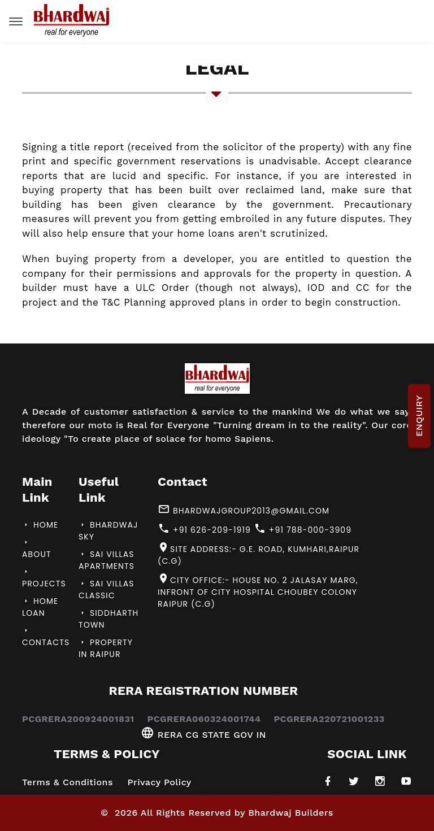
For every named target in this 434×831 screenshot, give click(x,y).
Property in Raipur (106, 648)
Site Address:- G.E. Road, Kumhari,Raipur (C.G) (258, 554)
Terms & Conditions (67, 782)
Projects (44, 578)
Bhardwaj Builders (290, 812)
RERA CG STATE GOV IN (203, 734)
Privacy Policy (160, 782)
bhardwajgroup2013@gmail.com (243, 509)
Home (40, 524)
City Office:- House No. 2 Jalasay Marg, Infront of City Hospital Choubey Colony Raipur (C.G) (258, 591)
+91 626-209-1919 (204, 529)
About (36, 549)
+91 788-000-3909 (302, 529)
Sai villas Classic (106, 589)
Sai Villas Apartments (106, 560)
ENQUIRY (418, 415)
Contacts (46, 637)
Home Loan (40, 607)
